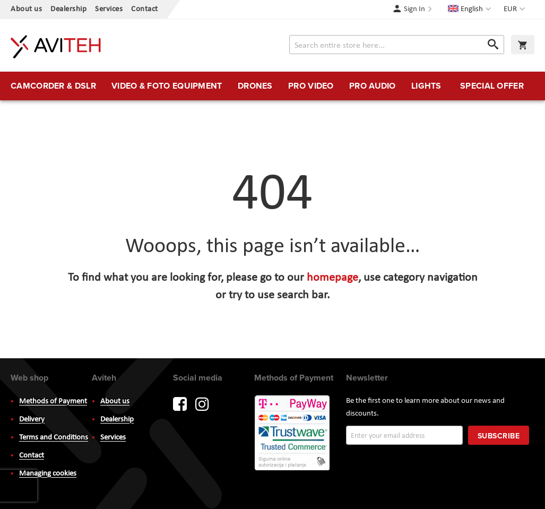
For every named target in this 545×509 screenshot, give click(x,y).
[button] (515, 9)
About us (26, 9)
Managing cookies (47, 474)
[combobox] (396, 44)
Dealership (68, 9)
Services (109, 9)
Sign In (414, 9)
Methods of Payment (53, 402)
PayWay (293, 433)
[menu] (272, 86)
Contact (144, 9)
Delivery (32, 420)
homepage (332, 278)
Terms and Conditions (53, 438)
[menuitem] (53, 86)
